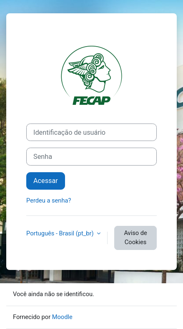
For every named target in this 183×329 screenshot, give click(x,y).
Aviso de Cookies (135, 237)
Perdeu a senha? (48, 200)
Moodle (62, 317)
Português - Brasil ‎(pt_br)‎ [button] (60, 233)
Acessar (45, 181)
